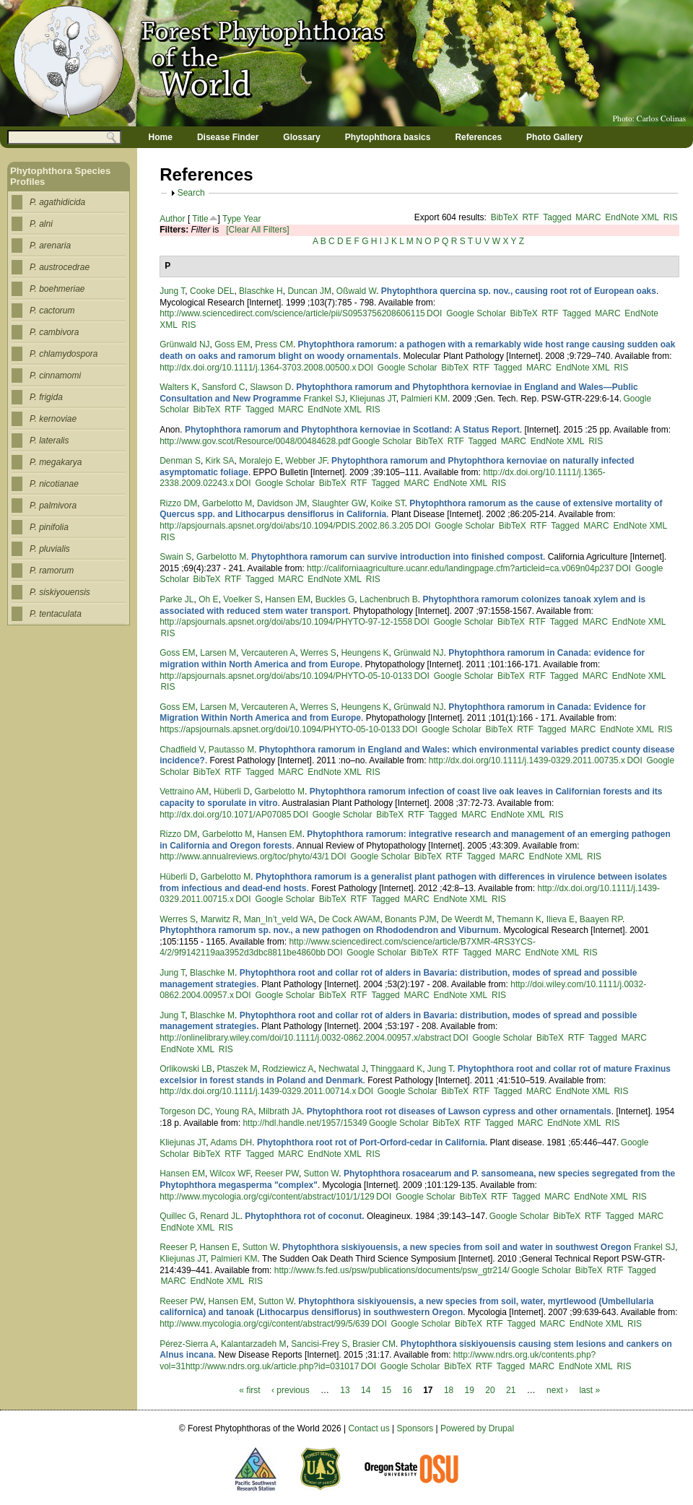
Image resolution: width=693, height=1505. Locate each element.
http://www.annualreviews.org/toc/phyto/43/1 (244, 856)
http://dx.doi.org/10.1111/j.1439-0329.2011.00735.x (527, 760)
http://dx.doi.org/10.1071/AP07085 (225, 815)
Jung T (172, 291)
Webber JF (305, 461)
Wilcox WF (230, 1173)
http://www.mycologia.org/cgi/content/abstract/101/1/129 (267, 1197)
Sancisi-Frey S (319, 1344)
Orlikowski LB (186, 1069)
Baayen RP (601, 919)
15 (386, 1390)
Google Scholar (476, 313)
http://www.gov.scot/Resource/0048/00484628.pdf (255, 441)
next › (557, 1390)
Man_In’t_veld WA (279, 919)
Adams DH (231, 1142)
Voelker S (241, 599)
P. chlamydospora (64, 354)
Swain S (175, 557)
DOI (434, 313)
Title (200, 219)
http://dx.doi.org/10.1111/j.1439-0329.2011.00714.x (258, 1091)
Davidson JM (282, 503)
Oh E (208, 599)
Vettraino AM (184, 791)
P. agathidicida (57, 202)
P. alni (41, 224)
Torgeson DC (185, 1111)
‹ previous (290, 1390)
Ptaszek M (237, 1069)
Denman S (180, 461)
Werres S (318, 653)
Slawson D (270, 387)
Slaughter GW (339, 503)
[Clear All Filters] (257, 230)
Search (191, 193)
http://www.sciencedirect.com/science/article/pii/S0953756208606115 (292, 313)
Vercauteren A (268, 653)
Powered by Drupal (477, 1428)
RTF (530, 217)
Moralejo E (259, 461)
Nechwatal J (341, 1069)
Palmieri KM (424, 399)
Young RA (234, 1111)
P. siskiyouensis (60, 592)
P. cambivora (54, 332)
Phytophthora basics (388, 137)
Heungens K (364, 653)
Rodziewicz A (287, 1069)
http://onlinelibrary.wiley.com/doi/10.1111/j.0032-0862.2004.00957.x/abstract (305, 1038)
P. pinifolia (49, 527)
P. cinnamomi (55, 375)
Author (172, 219)
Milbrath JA (280, 1111)
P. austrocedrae (60, 267)
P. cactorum (52, 310)
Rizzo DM (178, 503)
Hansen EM (287, 599)
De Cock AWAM (349, 919)
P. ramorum (52, 570)
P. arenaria (50, 245)
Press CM (274, 344)
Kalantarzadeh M (254, 1344)
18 (448, 1390)
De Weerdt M (466, 919)
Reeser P (177, 1247)
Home (161, 137)
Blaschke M (212, 973)
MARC (588, 217)
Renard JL (220, 1216)
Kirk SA (220, 461)
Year (252, 219)
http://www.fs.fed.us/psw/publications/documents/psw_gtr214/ (392, 1270)
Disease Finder (227, 137)
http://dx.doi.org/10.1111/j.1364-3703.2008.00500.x (258, 368)
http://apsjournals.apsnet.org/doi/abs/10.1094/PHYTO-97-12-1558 (286, 622)
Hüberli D (232, 791)
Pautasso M (231, 750)
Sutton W (321, 1173)
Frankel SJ (324, 399)
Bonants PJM (410, 919)
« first (249, 1390)
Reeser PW (277, 1173)
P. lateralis (49, 440)
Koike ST (387, 503)
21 (510, 1390)
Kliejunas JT (373, 399)
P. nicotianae (54, 484)
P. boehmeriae (57, 289)
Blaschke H (261, 291)
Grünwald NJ (184, 344)
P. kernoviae (53, 419)
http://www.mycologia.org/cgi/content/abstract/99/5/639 (265, 1324)
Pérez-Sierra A (188, 1344)
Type (231, 219)
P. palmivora (53, 505)
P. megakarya (56, 462)
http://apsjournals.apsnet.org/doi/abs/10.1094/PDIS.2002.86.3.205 (287, 526)
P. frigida (46, 397)
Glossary (301, 137)
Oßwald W (356, 291)
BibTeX (504, 217)
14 (365, 1390)
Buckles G (335, 599)
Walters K (178, 387)
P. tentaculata (56, 614)
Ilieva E (560, 919)
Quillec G (177, 1216)
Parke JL (176, 599)
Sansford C (223, 387)
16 (406, 1390)
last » (589, 1390)
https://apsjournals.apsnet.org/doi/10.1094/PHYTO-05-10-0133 (280, 729)
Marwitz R (220, 919)
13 (344, 1390)
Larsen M (218, 653)
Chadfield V (182, 750)
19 (469, 1390)
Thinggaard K (396, 1069)
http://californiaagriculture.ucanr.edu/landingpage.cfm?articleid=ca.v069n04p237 (460, 568)
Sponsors (415, 1428)
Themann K (519, 919)
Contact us (368, 1428)
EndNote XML (632, 217)
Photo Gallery (554, 137)
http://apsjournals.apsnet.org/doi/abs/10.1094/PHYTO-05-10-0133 (286, 676)
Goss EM (232, 344)
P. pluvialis (50, 549)
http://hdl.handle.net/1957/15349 (305, 1123)
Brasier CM (374, 1344)
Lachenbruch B (388, 599)
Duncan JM (309, 291)
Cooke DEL (212, 291)
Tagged (557, 217)
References (478, 137)
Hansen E (218, 1247)
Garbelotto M (227, 503)
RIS (670, 217)
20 (489, 1390)
